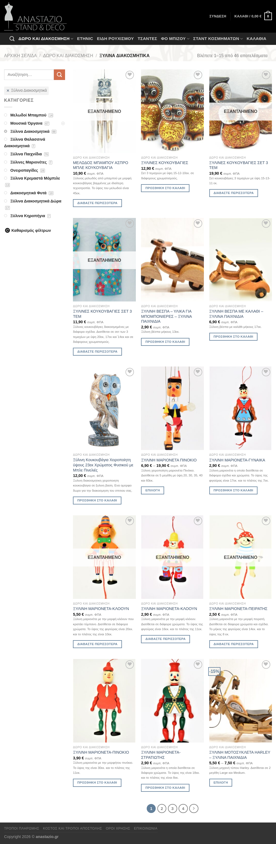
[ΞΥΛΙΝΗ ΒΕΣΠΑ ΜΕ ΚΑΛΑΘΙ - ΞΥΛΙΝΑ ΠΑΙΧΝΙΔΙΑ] (240, 259)
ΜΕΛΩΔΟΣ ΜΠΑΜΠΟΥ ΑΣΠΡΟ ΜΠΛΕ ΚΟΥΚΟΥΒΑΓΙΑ (100, 165)
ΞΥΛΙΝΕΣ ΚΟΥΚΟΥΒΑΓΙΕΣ (164, 163)
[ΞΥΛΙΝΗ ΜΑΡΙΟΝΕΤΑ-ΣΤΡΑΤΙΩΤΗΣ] (172, 701)
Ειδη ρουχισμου (115, 38)
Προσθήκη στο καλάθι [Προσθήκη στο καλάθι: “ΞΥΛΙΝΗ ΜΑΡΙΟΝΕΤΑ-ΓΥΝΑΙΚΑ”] (233, 490)
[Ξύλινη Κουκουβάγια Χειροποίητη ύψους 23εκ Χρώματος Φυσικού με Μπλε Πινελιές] (104, 408)
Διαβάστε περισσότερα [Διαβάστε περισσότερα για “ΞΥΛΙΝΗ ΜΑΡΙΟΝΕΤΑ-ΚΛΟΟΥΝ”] (97, 644)
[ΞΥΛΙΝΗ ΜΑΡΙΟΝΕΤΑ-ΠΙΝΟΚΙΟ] (104, 701)
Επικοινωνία (145, 828)
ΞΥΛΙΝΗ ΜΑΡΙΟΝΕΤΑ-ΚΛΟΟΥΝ (101, 608)
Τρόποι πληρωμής (21, 828)
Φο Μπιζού (175, 38)
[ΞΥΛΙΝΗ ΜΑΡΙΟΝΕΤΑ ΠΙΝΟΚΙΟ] (172, 408)
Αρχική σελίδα (20, 55)
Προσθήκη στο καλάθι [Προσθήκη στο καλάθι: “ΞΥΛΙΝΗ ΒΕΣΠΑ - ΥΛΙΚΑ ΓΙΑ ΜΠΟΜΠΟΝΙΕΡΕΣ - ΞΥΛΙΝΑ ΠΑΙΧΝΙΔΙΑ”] (165, 341)
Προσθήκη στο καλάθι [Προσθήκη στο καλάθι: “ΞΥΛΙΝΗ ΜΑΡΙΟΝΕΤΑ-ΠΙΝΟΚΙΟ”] (97, 782)
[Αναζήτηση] (12, 38)
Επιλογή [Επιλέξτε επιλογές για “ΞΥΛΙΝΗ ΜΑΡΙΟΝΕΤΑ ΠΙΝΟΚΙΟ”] (152, 490)
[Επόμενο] (193, 808)
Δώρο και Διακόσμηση (46, 38)
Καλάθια (256, 38)
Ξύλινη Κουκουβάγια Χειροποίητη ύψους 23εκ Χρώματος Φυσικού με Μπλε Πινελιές (103, 465)
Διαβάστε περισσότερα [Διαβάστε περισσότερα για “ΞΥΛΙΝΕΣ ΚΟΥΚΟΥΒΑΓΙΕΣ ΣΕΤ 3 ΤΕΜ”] (233, 193)
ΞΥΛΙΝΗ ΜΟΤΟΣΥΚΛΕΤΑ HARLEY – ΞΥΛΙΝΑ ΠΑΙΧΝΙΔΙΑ (239, 755)
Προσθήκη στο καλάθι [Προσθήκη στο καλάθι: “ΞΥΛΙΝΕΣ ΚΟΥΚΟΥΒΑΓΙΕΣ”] (165, 188)
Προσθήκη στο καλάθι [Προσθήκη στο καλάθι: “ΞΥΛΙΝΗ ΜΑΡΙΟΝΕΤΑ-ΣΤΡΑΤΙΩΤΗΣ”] (165, 787)
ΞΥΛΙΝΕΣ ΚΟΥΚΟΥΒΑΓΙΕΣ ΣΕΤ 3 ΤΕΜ (238, 165)
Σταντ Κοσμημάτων (218, 38)
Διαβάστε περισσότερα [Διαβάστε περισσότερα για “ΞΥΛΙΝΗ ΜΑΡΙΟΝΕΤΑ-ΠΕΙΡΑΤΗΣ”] (233, 644)
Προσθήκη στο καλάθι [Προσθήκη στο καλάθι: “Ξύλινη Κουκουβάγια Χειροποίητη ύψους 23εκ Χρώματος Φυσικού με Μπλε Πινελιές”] (97, 500)
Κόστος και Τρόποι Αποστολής (72, 828)
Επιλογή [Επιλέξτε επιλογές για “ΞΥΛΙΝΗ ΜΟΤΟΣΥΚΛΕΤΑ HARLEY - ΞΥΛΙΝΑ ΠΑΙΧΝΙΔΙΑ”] (220, 782)
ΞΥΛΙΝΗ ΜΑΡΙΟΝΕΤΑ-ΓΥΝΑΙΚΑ (237, 460)
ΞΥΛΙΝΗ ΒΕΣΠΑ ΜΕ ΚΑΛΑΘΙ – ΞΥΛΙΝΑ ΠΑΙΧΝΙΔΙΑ (236, 314)
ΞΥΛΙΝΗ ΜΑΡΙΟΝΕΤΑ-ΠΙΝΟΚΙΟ (101, 752)
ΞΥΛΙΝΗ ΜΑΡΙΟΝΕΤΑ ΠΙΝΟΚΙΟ (169, 460)
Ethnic (85, 38)
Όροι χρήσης (118, 828)
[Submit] (59, 74)
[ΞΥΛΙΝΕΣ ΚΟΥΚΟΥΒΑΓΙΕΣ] (172, 111)
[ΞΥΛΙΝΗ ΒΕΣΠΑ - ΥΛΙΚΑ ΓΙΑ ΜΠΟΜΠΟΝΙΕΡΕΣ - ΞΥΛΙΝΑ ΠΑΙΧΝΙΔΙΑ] (172, 259)
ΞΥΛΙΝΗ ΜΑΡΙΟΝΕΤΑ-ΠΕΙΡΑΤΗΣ (238, 608)
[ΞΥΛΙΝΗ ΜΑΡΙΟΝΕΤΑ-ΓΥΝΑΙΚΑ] (240, 408)
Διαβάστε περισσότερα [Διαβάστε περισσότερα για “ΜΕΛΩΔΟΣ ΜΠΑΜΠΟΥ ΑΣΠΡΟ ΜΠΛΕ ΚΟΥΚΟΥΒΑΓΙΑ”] (97, 203)
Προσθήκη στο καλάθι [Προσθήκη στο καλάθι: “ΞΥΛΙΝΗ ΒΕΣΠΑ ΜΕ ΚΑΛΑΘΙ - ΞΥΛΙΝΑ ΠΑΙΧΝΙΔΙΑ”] (233, 336)
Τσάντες (147, 38)
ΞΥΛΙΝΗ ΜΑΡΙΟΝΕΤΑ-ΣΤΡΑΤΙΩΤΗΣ (160, 755)
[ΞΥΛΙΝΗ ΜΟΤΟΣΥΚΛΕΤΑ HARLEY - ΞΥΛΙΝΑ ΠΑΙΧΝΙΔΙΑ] (240, 701)
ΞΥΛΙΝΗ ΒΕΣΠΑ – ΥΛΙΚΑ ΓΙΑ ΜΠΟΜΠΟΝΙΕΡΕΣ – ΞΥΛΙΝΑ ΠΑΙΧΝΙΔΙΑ (166, 316)
